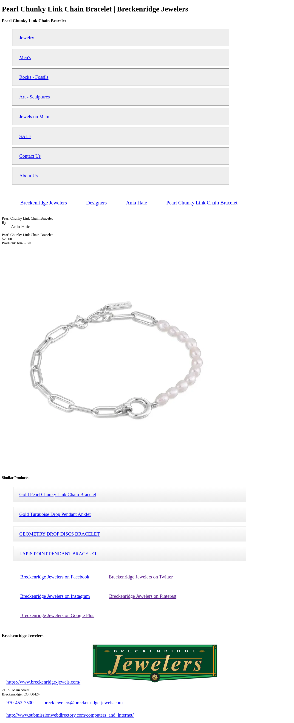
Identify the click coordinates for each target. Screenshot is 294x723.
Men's (25, 57)
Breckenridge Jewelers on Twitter (141, 576)
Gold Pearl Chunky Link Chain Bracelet (57, 494)
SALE (25, 136)
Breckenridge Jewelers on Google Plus (57, 615)
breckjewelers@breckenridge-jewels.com (83, 702)
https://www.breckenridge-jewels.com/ (43, 681)
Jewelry (26, 37)
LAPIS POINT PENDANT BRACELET (58, 553)
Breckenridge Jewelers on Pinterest (142, 596)
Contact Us (30, 156)
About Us (28, 175)
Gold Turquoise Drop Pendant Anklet (55, 514)
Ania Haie (20, 226)
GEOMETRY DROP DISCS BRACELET (59, 533)
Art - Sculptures (34, 96)
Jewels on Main (34, 116)
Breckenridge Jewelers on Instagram (55, 596)
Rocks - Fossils (33, 77)
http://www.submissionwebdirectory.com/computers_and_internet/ (70, 714)
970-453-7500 (20, 702)
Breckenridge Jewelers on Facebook (54, 576)
